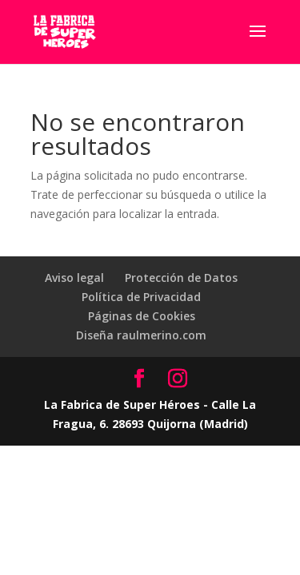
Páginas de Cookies (141, 315)
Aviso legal (74, 277)
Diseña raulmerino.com (141, 335)
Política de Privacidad (141, 296)
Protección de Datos (181, 277)
